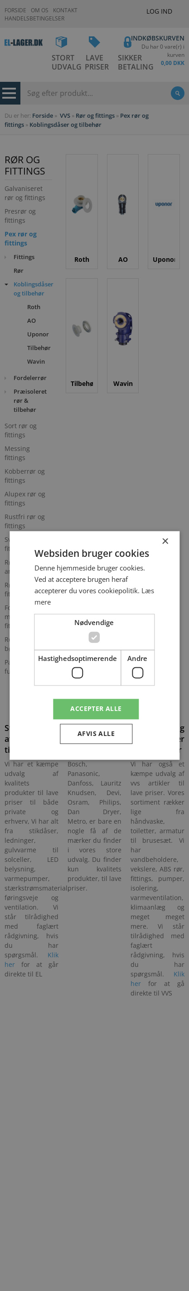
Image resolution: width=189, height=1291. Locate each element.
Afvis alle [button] (96, 734)
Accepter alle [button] (95, 709)
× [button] (164, 541)
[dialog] (94, 645)
